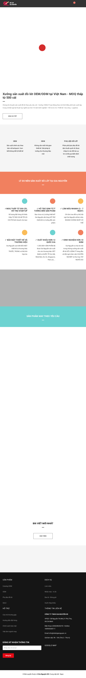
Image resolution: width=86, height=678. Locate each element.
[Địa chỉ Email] (22, 648)
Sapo (61, 674)
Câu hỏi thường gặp (9, 615)
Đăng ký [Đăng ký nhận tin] (8, 655)
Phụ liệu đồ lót (7, 597)
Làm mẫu (48, 586)
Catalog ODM (7, 586)
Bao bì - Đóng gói (50, 597)
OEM (4, 592)
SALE (4, 603)
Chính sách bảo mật (10, 626)
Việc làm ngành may (10, 631)
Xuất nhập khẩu (50, 603)
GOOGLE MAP (50, 645)
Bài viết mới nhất (43, 523)
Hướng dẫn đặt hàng (10, 620)
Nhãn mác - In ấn (50, 592)
